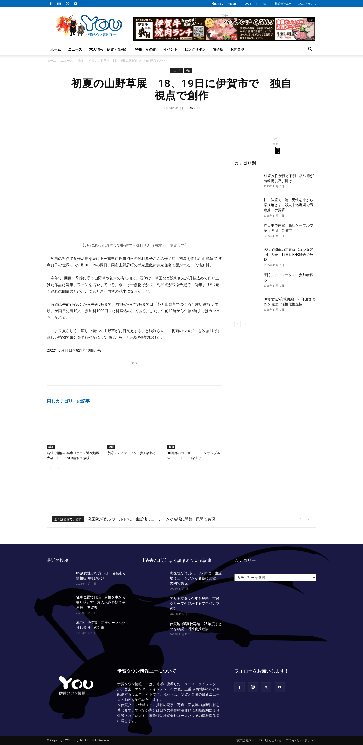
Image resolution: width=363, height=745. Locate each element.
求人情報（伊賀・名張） (108, 49)
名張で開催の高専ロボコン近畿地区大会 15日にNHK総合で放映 (288, 254)
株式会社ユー (283, 3)
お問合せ (237, 49)
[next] (308, 519)
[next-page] (58, 468)
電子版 (218, 49)
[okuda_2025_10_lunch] (224, 39)
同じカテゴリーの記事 (68, 401)
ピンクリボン (195, 49)
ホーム (55, 49)
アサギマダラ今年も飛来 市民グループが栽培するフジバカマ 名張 (196, 603)
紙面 (81, 60)
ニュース (75, 49)
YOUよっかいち (306, 3)
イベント (170, 49)
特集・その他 (145, 49)
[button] (310, 49)
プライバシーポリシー (301, 740)
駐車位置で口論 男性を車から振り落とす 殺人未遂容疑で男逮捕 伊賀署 (288, 205)
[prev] (300, 519)
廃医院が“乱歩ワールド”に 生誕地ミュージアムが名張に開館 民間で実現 (151, 519)
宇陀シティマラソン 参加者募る (131, 453)
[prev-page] (50, 468)
